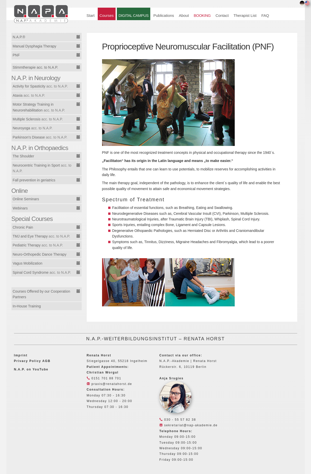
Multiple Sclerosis (38, 119)
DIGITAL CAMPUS (134, 15)
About (184, 15)
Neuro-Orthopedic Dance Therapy (40, 254)
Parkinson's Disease (40, 137)
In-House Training (27, 306)
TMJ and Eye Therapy (41, 236)
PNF (16, 55)
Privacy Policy (27, 361)
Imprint (21, 355)
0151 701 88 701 (104, 378)
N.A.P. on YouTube (31, 369)
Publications (163, 15)
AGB (46, 361)
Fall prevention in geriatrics (34, 180)
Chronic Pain (23, 227)
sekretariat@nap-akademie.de (188, 425)
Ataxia (29, 95)
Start (90, 15)
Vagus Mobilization (27, 263)
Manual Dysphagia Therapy (34, 46)
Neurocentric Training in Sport (42, 168)
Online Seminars (26, 199)
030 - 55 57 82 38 (177, 419)
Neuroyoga (33, 128)
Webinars (20, 208)
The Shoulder (23, 156)
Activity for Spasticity (40, 86)
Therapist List (244, 15)
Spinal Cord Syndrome (42, 272)
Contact (222, 15)
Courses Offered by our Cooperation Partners (41, 294)
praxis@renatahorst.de (109, 384)
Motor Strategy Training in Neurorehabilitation (39, 107)
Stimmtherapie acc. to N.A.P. (35, 67)
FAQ (265, 15)
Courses (106, 15)
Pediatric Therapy (38, 245)
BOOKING (202, 15)
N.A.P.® (19, 37)
